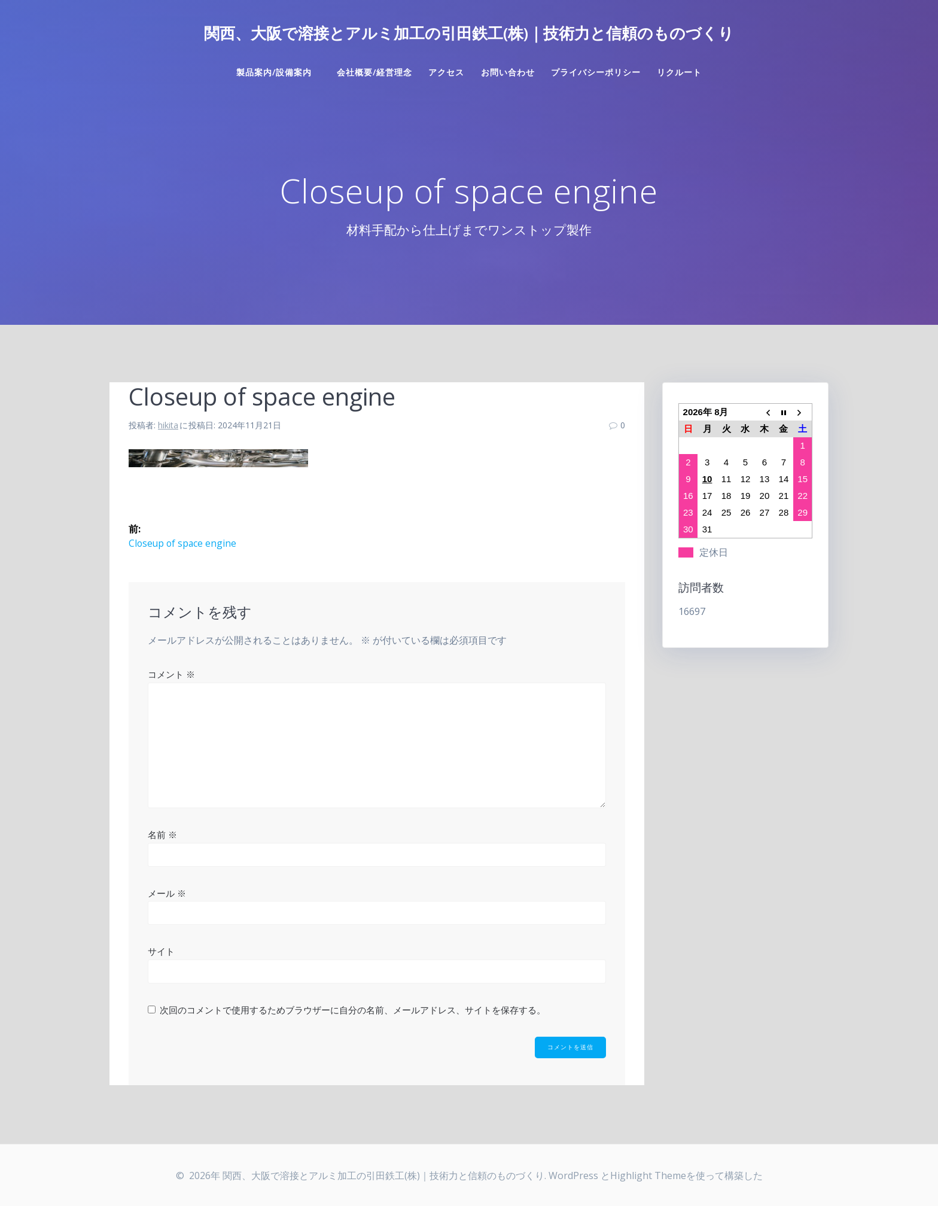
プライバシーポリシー (596, 72)
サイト (161, 951)
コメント (171, 675)
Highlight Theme (648, 1175)
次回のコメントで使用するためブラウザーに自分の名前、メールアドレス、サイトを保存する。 (353, 1010)
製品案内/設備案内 (278, 72)
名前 (162, 834)
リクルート (679, 72)
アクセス (446, 72)
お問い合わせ (508, 72)
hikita (168, 425)
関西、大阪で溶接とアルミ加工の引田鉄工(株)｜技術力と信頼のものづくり (469, 33)
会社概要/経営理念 (374, 72)
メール (167, 893)
